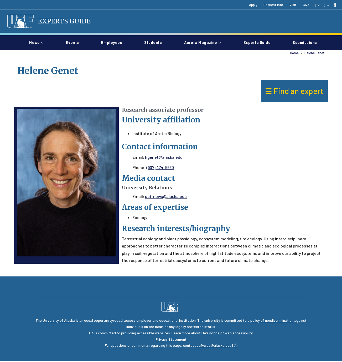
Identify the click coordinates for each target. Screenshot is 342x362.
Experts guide (259, 43)
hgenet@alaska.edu (164, 157)
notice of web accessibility (230, 333)
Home (294, 54)
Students (155, 43)
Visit (293, 5)
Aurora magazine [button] (200, 43)
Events (74, 43)
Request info (273, 5)
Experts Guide (65, 21)
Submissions (305, 43)
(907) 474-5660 (160, 168)
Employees (114, 43)
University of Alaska (59, 321)
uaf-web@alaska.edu (214, 346)
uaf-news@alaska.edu (166, 197)
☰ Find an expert (294, 92)
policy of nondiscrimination (271, 321)
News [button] (34, 43)
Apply (253, 5)
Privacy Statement (171, 340)
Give (306, 5)
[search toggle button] (335, 4)
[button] (317, 5)
